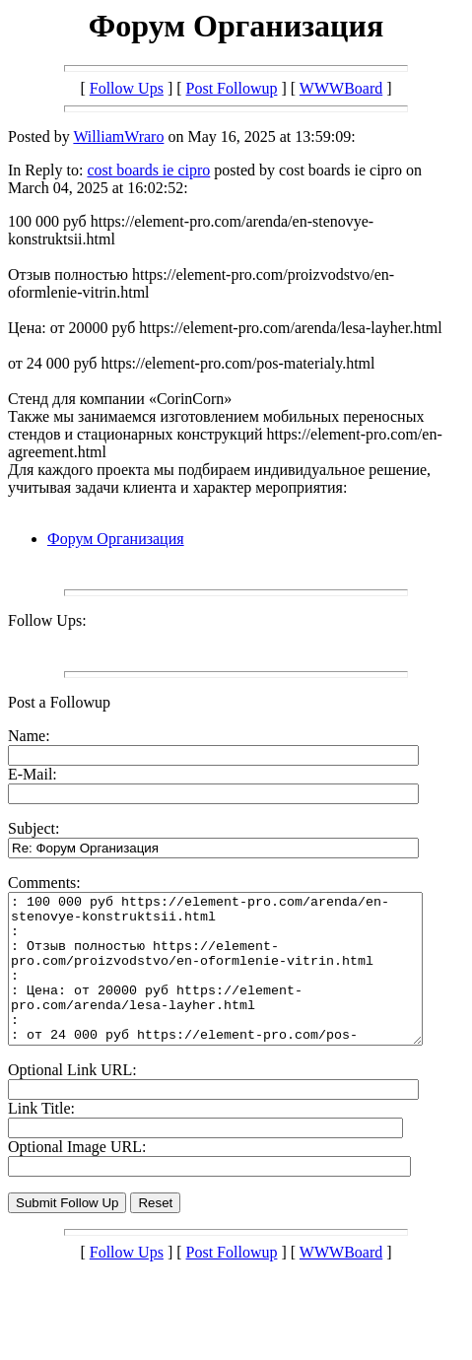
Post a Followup (59, 702)
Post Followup (232, 88)
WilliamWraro (118, 136)
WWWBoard (341, 88)
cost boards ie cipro (148, 170)
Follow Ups (127, 88)
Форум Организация (115, 538)
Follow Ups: (47, 620)
